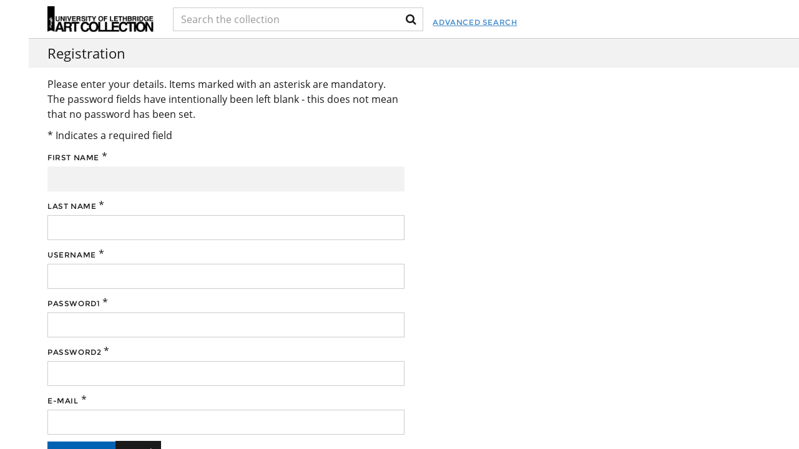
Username (71, 254)
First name (73, 157)
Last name (71, 206)
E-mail (63, 400)
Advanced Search (475, 22)
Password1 (73, 303)
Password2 (74, 352)
